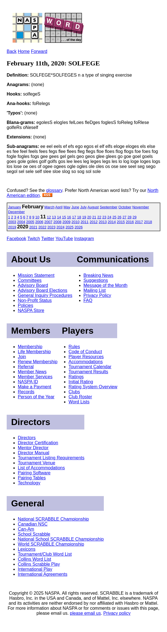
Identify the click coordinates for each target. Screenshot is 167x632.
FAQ (88, 300)
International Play (35, 569)
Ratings (76, 376)
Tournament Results (88, 371)
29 (134, 217)
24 (109, 217)
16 (69, 217)
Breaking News (99, 275)
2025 (69, 227)
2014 (112, 222)
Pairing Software (34, 472)
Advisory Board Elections (42, 290)
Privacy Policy (97, 295)
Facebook (16, 238)
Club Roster (80, 396)
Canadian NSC (33, 524)
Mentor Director (33, 447)
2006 (39, 222)
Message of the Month (105, 285)
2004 (21, 222)
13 (54, 217)
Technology (29, 482)
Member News (32, 371)
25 (114, 217)
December (16, 212)
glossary (54, 190)
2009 (66, 222)
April (59, 207)
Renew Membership (37, 361)
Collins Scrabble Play (39, 564)
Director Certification (38, 442)
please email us (85, 613)
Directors (27, 437)
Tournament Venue (36, 462)
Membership (30, 346)
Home (24, 51)
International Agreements (42, 574)
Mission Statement (36, 275)
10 (37, 217)
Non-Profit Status (35, 300)
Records (26, 391)
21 (94, 217)
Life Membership (34, 351)
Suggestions (96, 280)
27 (124, 217)
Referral (26, 366)
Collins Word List (34, 559)
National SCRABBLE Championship (53, 519)
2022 (42, 227)
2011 (84, 222)
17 (74, 217)
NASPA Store (31, 310)
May (66, 207)
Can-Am (26, 529)
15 (64, 217)
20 (89, 217)
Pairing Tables (32, 477)
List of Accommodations (41, 467)
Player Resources (86, 356)
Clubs (74, 391)
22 (99, 217)
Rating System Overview (92, 386)
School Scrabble (34, 534)
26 (119, 217)
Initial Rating (80, 381)
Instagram (84, 238)
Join (22, 356)
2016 (130, 222)
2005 (30, 222)
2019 (12, 227)
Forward (39, 51)
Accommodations (85, 361)
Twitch (33, 238)
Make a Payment (34, 386)
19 (84, 217)
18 (79, 217)
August (93, 207)
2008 (57, 222)
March (50, 207)
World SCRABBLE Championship (51, 544)
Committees (29, 280)
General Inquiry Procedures (45, 295)
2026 (79, 227)
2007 (48, 222)
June (75, 207)
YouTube (64, 238)
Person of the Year (36, 396)
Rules (74, 346)
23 (104, 217)
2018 (148, 222)
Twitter (47, 238)
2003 (12, 222)
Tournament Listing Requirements (51, 457)
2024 (61, 227)
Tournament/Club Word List (45, 554)
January (14, 207)
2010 (76, 222)
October (125, 207)
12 (49, 217)
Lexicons (26, 549)
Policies (25, 305)
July (83, 207)
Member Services (35, 376)
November (140, 207)
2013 (103, 222)
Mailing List (95, 290)
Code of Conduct (85, 351)
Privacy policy (117, 613)
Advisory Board (33, 285)
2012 (94, 222)
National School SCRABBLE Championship (61, 539)
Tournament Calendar (89, 366)
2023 (51, 227)
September (108, 207)
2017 (139, 222)
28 (129, 217)
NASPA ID (28, 381)
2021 (33, 227)
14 (59, 217)
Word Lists (78, 401)
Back (12, 51)
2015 (121, 222)
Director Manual (33, 452)
